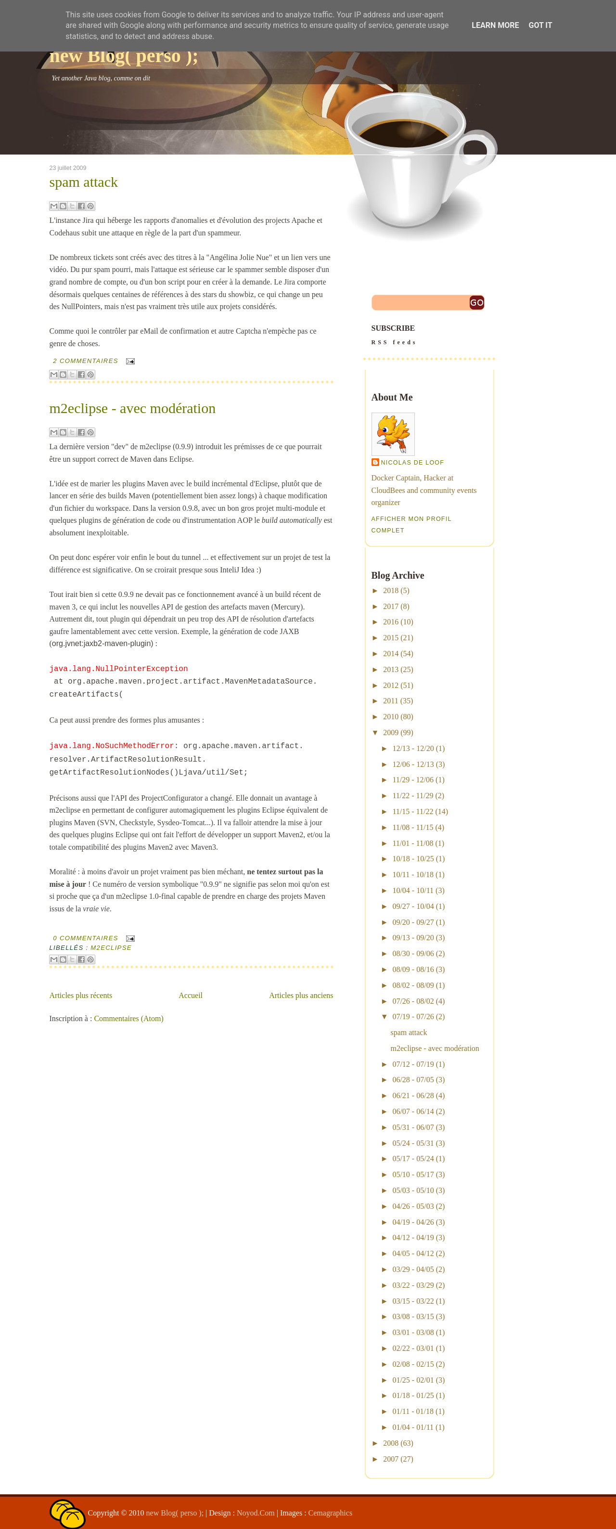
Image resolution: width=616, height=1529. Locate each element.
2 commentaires (85, 360)
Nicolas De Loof (413, 462)
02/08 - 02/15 (413, 1364)
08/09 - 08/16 (413, 969)
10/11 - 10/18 (413, 874)
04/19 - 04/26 (413, 1222)
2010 (390, 717)
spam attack (84, 182)
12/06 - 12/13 (413, 764)
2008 (390, 1443)
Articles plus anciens (301, 995)
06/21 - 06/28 (413, 1095)
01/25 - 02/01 (413, 1380)
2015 (390, 638)
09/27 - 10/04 (413, 906)
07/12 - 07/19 (413, 1064)
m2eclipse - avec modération (133, 408)
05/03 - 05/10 (413, 1190)
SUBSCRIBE (429, 336)
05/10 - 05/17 (413, 1174)
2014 (390, 653)
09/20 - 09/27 (413, 922)
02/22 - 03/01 (413, 1348)
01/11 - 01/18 (413, 1411)
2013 (390, 669)
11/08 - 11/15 (412, 827)
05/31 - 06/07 (413, 1127)
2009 (390, 732)
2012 (390, 685)
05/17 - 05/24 (413, 1158)
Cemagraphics (330, 1513)
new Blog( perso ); (124, 55)
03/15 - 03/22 (413, 1301)
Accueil (191, 995)
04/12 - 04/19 (413, 1237)
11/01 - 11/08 (412, 843)
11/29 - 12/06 (413, 780)
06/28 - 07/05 (413, 1079)
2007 (390, 1459)
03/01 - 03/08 (413, 1332)
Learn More (495, 25)
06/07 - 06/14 (413, 1111)
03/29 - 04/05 (413, 1269)
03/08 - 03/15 (413, 1316)
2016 (390, 622)
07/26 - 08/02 (413, 1001)
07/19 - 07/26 (413, 1016)
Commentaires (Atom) (128, 1018)
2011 (390, 701)
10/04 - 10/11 (413, 890)
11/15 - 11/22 (412, 811)
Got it (540, 25)
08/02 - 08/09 (413, 985)
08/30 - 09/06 (413, 953)
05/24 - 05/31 (413, 1143)
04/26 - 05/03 (413, 1206)
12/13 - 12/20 (413, 748)
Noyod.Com (256, 1513)
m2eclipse (110, 947)
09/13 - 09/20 (413, 937)
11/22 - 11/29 (412, 795)
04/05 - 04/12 (413, 1253)
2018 (390, 590)
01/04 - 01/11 (413, 1427)
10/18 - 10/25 (413, 859)
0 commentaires (85, 938)
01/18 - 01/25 (413, 1395)
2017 (390, 606)
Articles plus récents (81, 995)
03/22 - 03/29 (413, 1285)
